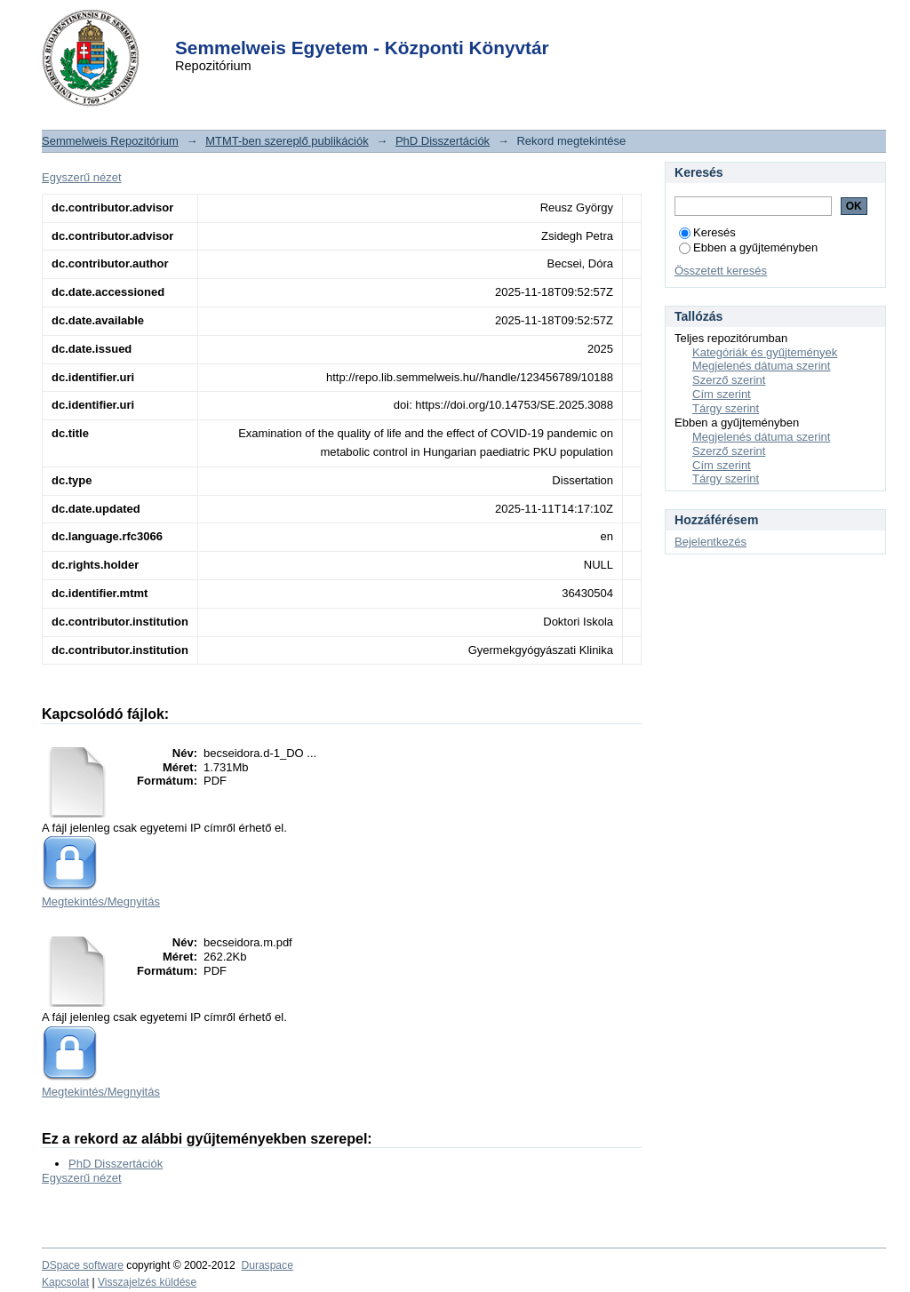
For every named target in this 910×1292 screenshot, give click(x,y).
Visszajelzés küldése (147, 1282)
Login (423, 25)
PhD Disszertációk (442, 141)
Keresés (707, 232)
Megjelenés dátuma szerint (761, 365)
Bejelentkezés (710, 541)
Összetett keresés (721, 270)
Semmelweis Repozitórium (110, 141)
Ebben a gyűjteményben (748, 247)
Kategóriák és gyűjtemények (764, 352)
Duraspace (266, 1265)
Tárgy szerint (725, 408)
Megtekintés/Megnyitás (101, 901)
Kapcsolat (65, 1282)
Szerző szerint (728, 380)
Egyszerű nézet (82, 177)
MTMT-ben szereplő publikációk (287, 141)
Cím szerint (721, 394)
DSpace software (83, 1265)
